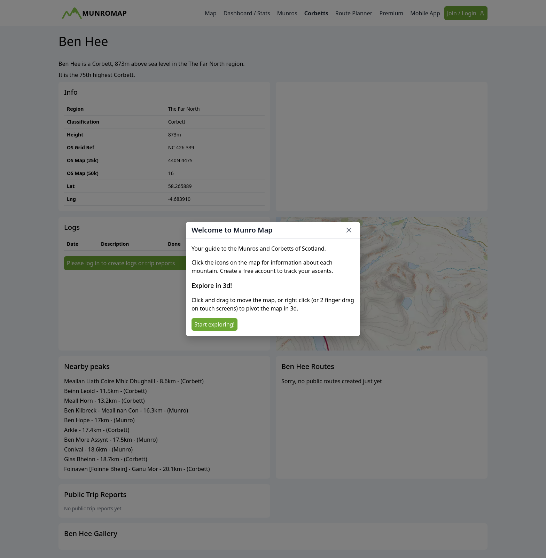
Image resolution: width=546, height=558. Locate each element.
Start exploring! (214, 324)
